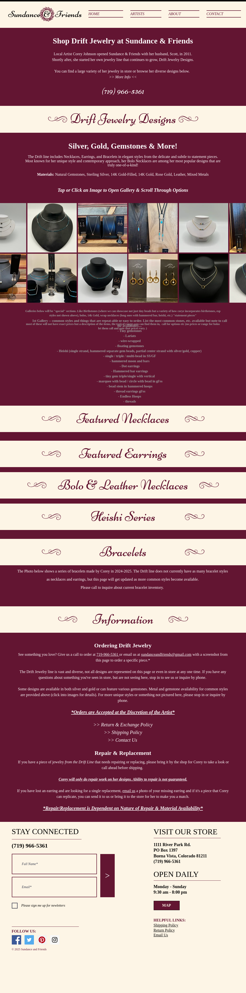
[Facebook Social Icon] (16, 940)
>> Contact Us (122, 740)
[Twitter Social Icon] (29, 940)
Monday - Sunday (171, 886)
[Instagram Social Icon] (54, 940)
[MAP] (167, 905)
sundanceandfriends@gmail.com (166, 654)
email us (128, 791)
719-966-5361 (107, 654)
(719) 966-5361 (123, 91)
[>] (107, 875)
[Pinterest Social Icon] (42, 940)
